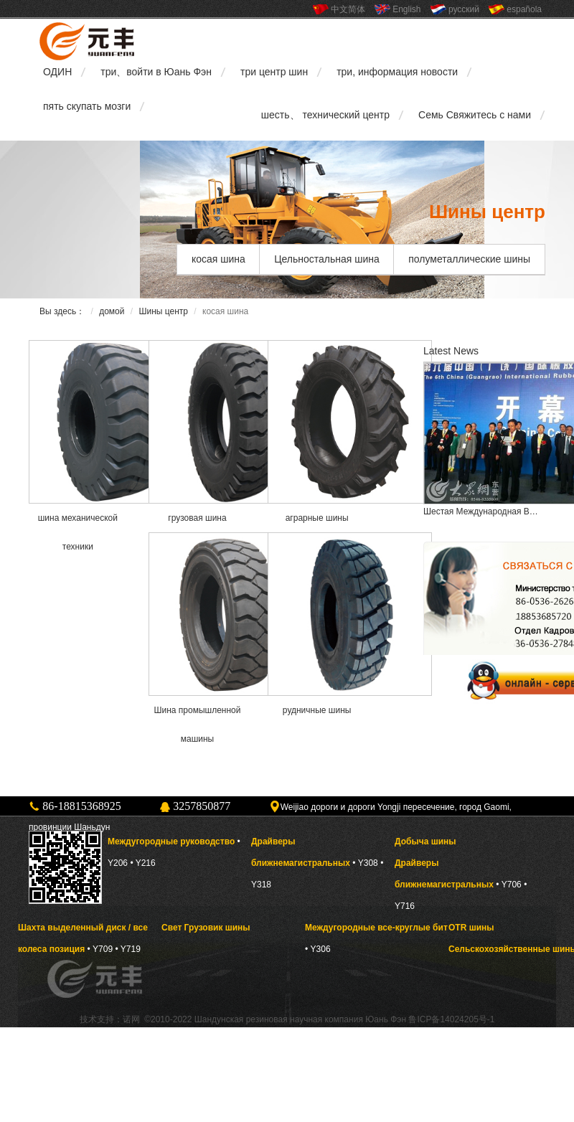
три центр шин (274, 71)
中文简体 (348, 9)
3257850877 (201, 806)
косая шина (218, 259)
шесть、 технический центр (325, 115)
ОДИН (57, 71)
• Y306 (318, 949)
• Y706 (509, 885)
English (406, 9)
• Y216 (142, 863)
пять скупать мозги (87, 106)
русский (463, 9)
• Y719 (127, 949)
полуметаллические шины (469, 259)
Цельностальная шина (327, 259)
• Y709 (100, 949)
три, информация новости (397, 71)
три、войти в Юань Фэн (156, 71)
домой (111, 311)
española (524, 9)
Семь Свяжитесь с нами (474, 115)
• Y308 (365, 863)
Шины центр (163, 311)
